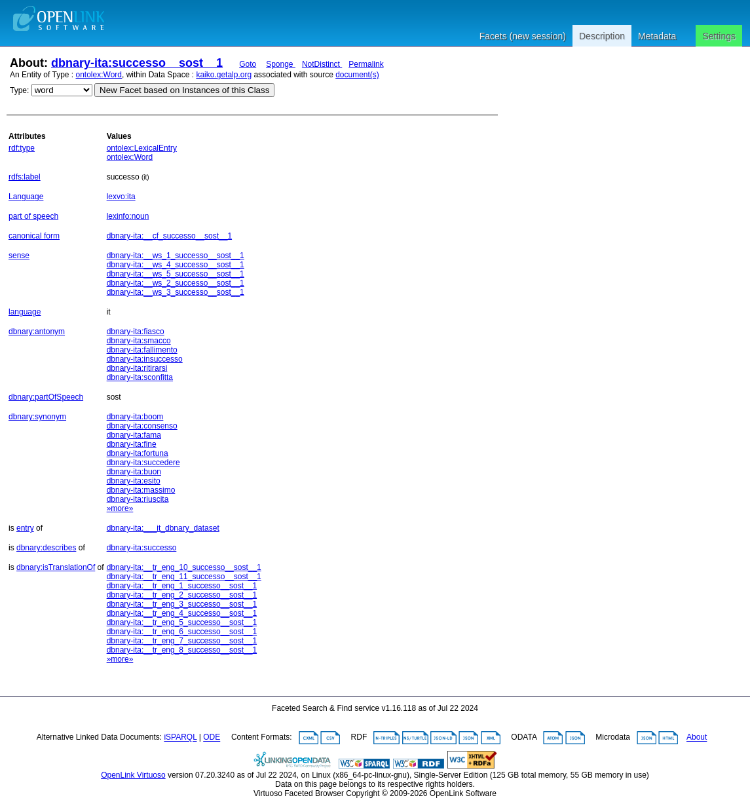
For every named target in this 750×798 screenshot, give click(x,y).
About (696, 737)
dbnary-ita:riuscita (138, 499)
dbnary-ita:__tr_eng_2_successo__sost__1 (182, 594)
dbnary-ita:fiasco (135, 331)
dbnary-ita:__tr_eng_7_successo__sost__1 (182, 640)
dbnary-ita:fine (132, 444)
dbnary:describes (46, 547)
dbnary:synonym (37, 416)
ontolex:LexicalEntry (142, 148)
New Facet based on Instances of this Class (184, 90)
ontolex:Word (99, 74)
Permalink (365, 64)
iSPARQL (180, 737)
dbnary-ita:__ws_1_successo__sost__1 (175, 255)
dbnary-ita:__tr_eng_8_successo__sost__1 (182, 650)
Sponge (280, 64)
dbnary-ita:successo (142, 547)
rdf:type (22, 148)
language (25, 311)
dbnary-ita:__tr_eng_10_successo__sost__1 (184, 567)
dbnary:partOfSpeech (46, 397)
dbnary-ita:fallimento (142, 349)
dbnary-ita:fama (134, 435)
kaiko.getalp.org (224, 74)
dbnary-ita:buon (134, 471)
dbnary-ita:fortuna (137, 453)
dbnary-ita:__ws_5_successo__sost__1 (175, 273)
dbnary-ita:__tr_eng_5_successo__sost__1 (182, 622)
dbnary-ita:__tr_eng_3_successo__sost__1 (182, 604)
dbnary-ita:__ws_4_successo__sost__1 (175, 264)
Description (602, 36)
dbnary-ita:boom (135, 416)
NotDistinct (322, 64)
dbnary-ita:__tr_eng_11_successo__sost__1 (184, 576)
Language (26, 196)
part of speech (33, 216)
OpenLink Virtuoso (133, 775)
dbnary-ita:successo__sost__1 (137, 62)
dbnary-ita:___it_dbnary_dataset (163, 528)
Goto (247, 64)
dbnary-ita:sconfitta (140, 377)
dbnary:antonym (37, 331)
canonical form (34, 235)
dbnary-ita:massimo (141, 490)
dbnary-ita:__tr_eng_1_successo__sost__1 (182, 585)
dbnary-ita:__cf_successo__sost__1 (169, 235)
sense (19, 255)
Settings (719, 36)
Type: (19, 90)
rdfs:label (25, 176)
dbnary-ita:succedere (143, 462)
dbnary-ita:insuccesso (145, 359)
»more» (120, 508)
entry (25, 528)
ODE (211, 737)
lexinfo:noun (128, 216)
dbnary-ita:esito (133, 480)
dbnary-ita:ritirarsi (137, 368)
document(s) (357, 74)
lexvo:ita (121, 196)
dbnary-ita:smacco (139, 340)
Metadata (657, 36)
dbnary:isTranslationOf (55, 567)
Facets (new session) (522, 36)
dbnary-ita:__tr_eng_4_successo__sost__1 (182, 613)
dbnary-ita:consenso (142, 425)
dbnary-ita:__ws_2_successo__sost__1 (175, 283)
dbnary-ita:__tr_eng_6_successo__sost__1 (182, 631)
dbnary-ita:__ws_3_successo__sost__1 (175, 292)
